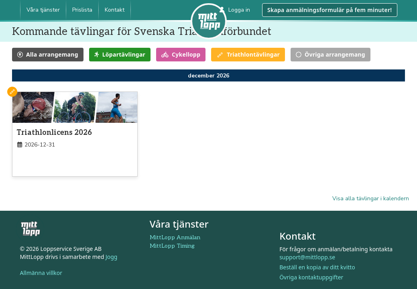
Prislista (82, 10)
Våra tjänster (43, 10)
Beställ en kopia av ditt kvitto (317, 267)
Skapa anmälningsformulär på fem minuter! (329, 10)
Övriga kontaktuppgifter (311, 277)
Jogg (112, 257)
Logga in (235, 10)
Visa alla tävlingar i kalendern (370, 198)
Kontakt (114, 10)
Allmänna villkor (41, 273)
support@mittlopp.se (307, 257)
